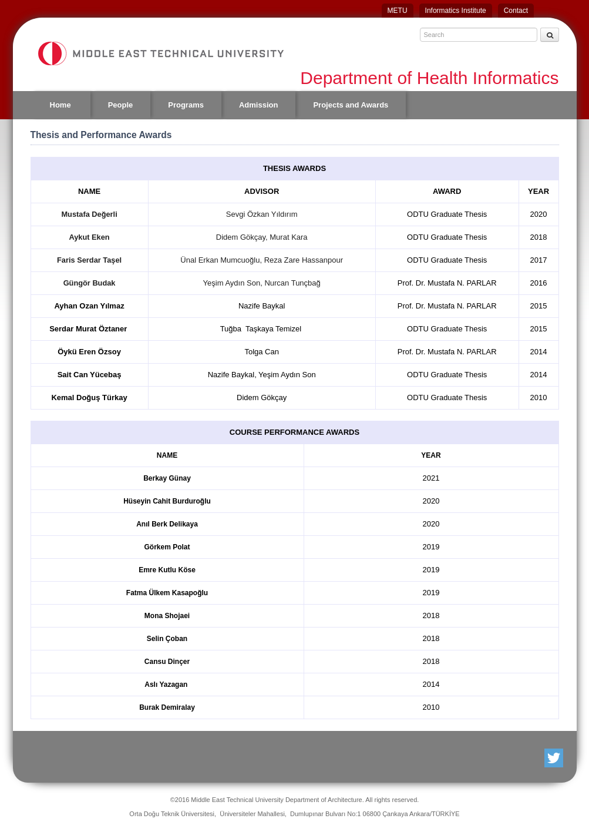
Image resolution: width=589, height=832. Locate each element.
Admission (258, 104)
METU (398, 10)
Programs (186, 104)
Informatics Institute (455, 10)
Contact (516, 10)
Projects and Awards (350, 104)
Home (60, 104)
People (120, 104)
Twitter (554, 758)
